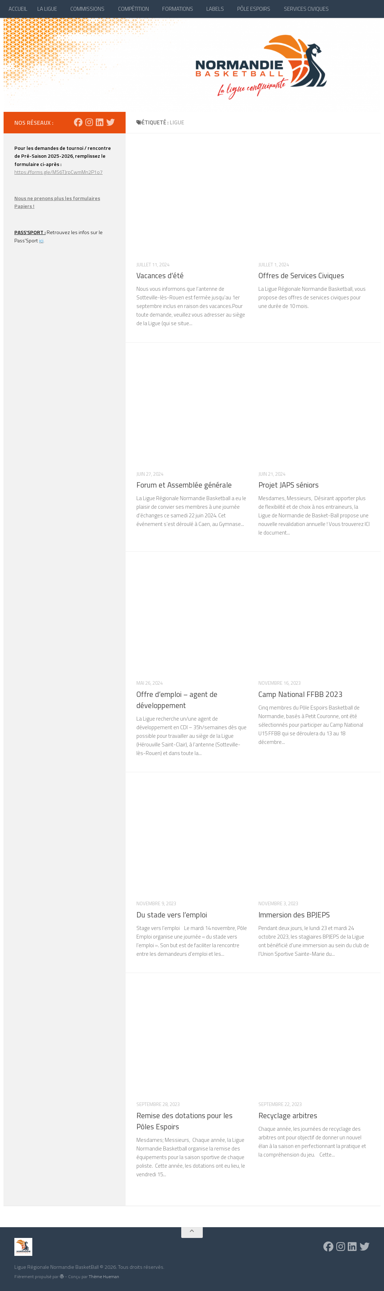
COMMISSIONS (87, 9)
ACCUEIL (18, 9)
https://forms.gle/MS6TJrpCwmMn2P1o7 (58, 172)
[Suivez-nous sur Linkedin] (99, 122)
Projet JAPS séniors (288, 484)
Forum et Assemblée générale (184, 484)
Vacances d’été (160, 275)
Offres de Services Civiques (301, 275)
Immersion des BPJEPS (294, 914)
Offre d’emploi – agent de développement (176, 700)
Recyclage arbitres (287, 1115)
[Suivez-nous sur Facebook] (78, 122)
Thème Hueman (104, 1276)
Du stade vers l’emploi (171, 914)
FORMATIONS (177, 9)
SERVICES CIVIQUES (306, 9)
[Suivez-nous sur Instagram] (89, 122)
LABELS (215, 9)
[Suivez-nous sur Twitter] (110, 122)
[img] (62, 1276)
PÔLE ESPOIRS (253, 9)
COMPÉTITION (133, 9)
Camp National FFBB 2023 (300, 694)
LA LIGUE (47, 9)
